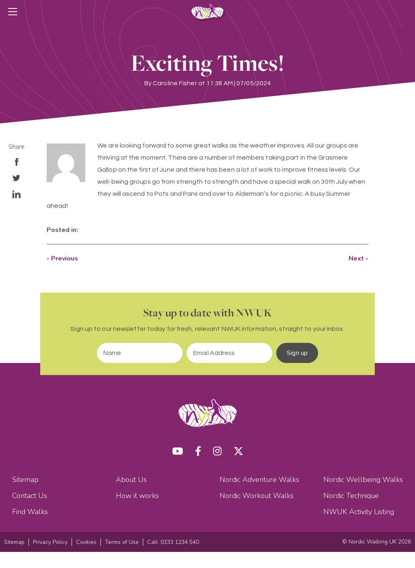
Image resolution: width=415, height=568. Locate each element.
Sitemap (25, 479)
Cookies (86, 542)
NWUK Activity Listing (358, 512)
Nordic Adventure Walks (259, 479)
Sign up (297, 353)
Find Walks (30, 512)
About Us (131, 479)
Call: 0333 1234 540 (173, 542)
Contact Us (29, 495)
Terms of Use (122, 542)
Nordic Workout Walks (257, 495)
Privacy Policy (50, 542)
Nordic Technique (351, 495)
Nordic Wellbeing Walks (363, 479)
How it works (137, 495)
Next (356, 258)
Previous (64, 258)
